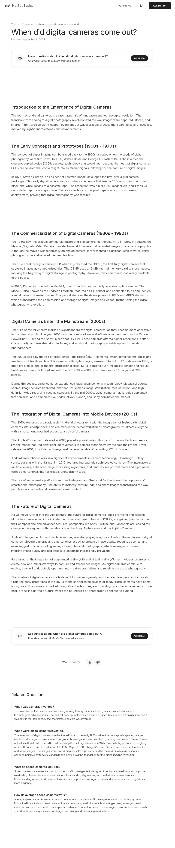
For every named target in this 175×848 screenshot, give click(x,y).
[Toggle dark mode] (141, 5)
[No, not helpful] (97, 662)
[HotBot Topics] (18, 5)
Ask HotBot (160, 5)
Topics (15, 24)
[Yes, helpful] (89, 662)
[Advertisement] (82, 83)
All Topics (125, 5)
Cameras (28, 24)
